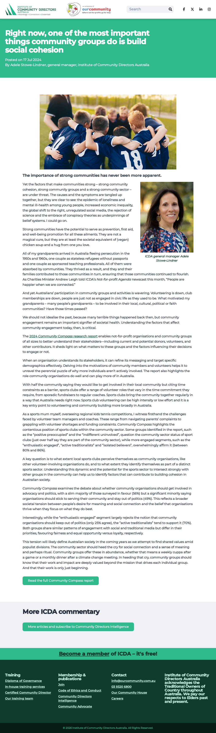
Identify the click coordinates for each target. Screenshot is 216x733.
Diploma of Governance (23, 681)
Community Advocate (75, 706)
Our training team (19, 698)
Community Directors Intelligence (75, 698)
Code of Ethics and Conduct (79, 690)
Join (61, 684)
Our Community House (129, 692)
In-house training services (25, 687)
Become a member (84, 654)
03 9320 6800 (121, 687)
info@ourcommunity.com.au (133, 681)
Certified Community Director (28, 692)
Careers (117, 698)
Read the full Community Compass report (60, 581)
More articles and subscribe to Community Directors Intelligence (78, 627)
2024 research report (63, 336)
